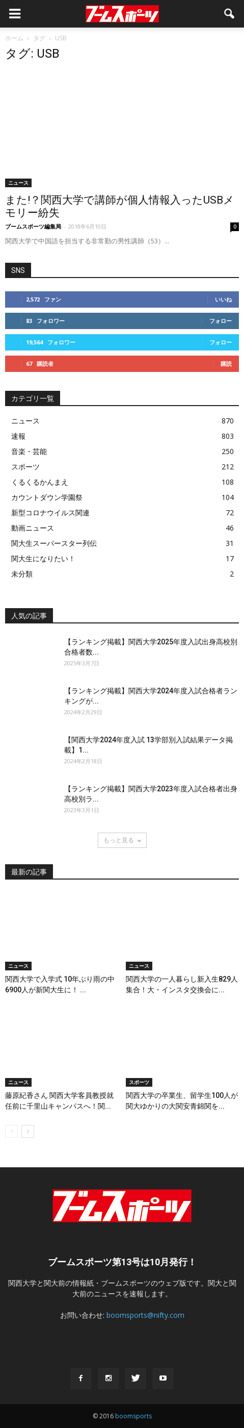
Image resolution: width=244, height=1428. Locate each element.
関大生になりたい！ (43, 558)
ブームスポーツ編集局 (33, 226)
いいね (223, 299)
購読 (226, 363)
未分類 (22, 574)
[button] (229, 14)
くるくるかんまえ (39, 482)
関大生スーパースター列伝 (54, 543)
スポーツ (25, 466)
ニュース (18, 182)
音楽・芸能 (29, 451)
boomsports (133, 1416)
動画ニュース (32, 528)
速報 (18, 436)
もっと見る (122, 840)
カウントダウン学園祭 (47, 497)
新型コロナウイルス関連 (50, 512)
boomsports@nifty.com (145, 1315)
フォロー (220, 320)
